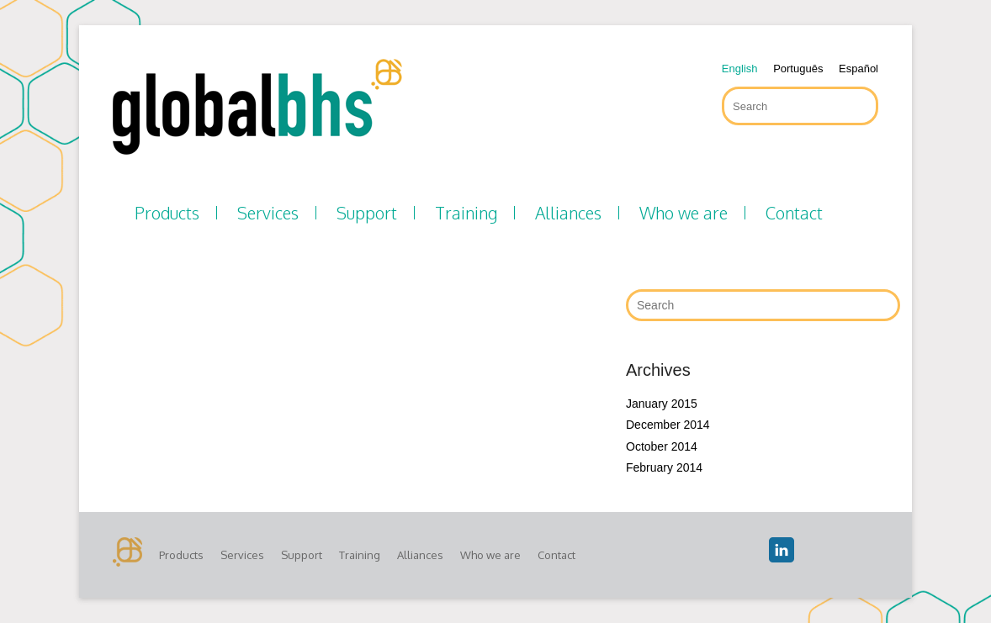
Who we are (683, 212)
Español (858, 68)
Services (268, 212)
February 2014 (664, 467)
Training (466, 212)
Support (367, 212)
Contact (794, 212)
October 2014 (661, 446)
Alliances (568, 212)
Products (167, 212)
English (740, 68)
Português (798, 68)
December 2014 (668, 424)
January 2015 (661, 403)
